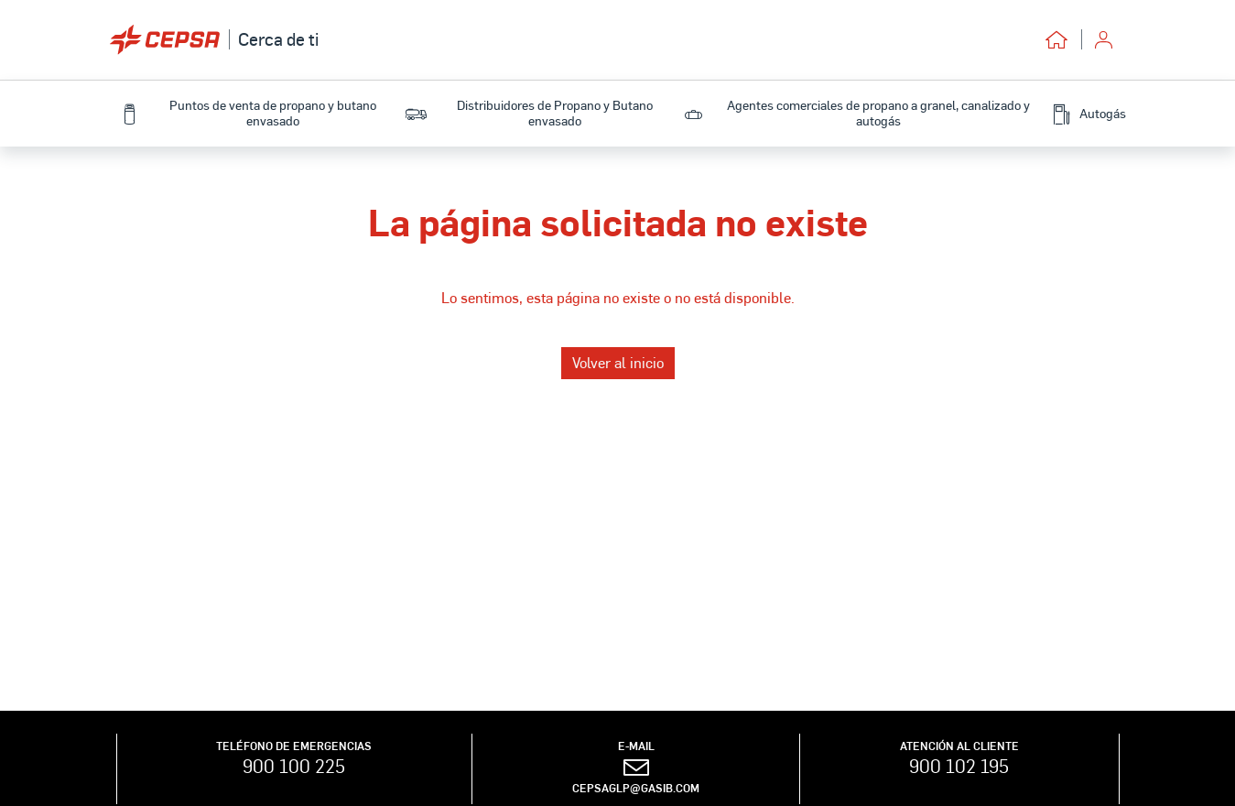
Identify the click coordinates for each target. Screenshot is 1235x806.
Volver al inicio (618, 362)
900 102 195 (959, 766)
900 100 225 (294, 766)
